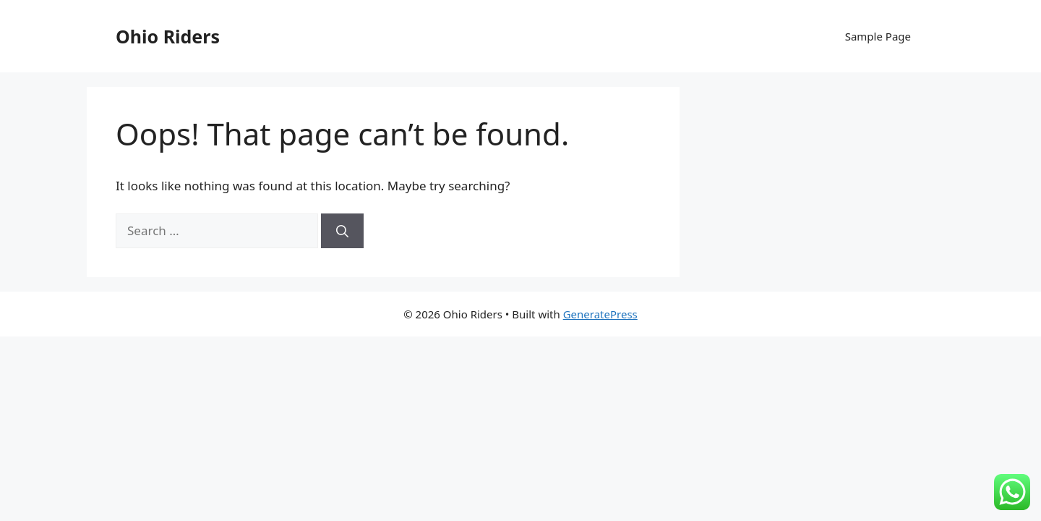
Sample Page (878, 36)
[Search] (342, 230)
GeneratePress (600, 314)
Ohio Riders (168, 36)
